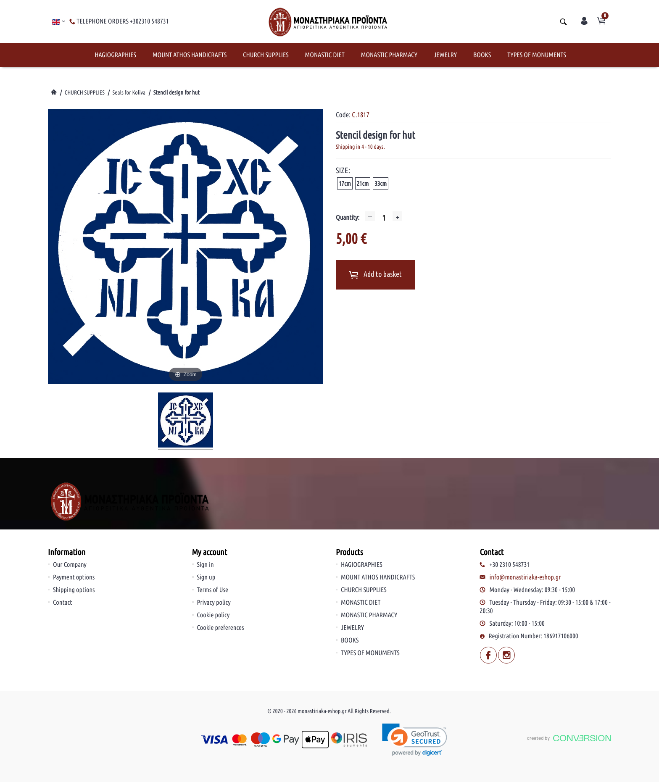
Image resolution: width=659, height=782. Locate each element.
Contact (62, 602)
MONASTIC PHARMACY (389, 55)
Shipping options (74, 590)
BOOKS (482, 55)
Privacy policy (214, 602)
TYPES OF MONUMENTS (536, 55)
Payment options (74, 577)
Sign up (206, 577)
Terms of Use (213, 590)
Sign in (205, 565)
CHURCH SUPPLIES (266, 55)
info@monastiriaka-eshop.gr (525, 577)
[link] (415, 740)
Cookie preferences (220, 628)
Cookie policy (213, 615)
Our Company (70, 565)
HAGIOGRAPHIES (115, 55)
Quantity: (347, 217)
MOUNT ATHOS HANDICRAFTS (190, 55)
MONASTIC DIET (325, 55)
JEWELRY (445, 55)
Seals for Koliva (128, 92)
